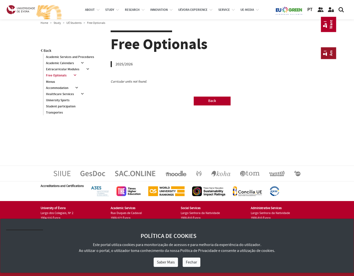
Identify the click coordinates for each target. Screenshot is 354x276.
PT (309, 10)
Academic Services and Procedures (70, 57)
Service (224, 10)
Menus (50, 82)
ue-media (247, 10)
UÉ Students (74, 23)
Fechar (191, 262)
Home (44, 23)
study (109, 10)
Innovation (159, 10)
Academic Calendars (60, 63)
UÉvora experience (192, 10)
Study (57, 23)
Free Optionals (56, 75)
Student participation (60, 106)
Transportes (54, 112)
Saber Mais (166, 262)
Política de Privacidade (199, 250)
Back (46, 50)
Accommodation (57, 88)
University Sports (58, 100)
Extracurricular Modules (62, 69)
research (132, 10)
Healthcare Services (60, 94)
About (90, 10)
